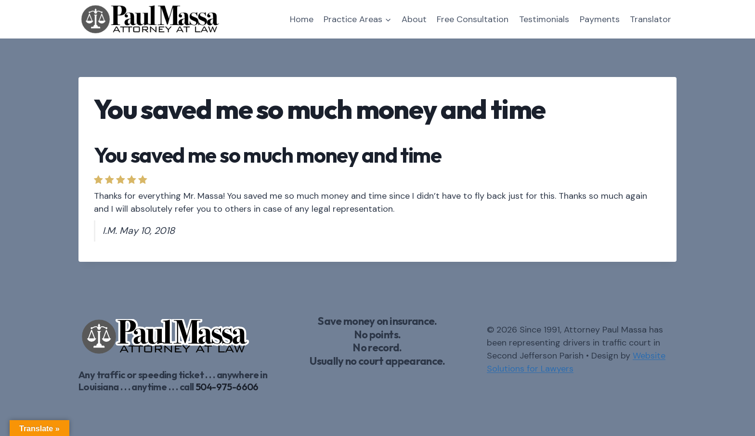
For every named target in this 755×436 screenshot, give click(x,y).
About (414, 19)
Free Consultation (472, 19)
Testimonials (544, 19)
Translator (650, 19)
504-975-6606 (227, 387)
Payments (600, 19)
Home (301, 19)
